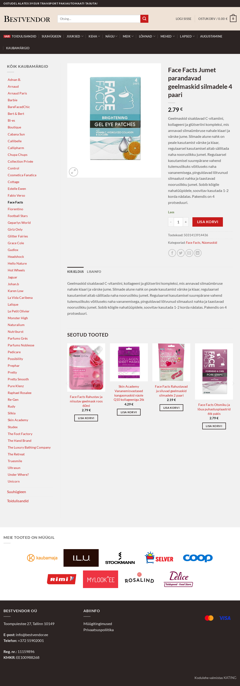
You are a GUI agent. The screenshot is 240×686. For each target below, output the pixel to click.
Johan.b (13, 284)
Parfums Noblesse (21, 345)
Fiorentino (15, 209)
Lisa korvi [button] (86, 418)
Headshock (16, 257)
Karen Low (15, 291)
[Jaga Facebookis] (172, 253)
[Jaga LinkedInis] (198, 253)
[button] (183, 19)
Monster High (18, 318)
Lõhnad (147, 36)
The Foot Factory (20, 434)
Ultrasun (14, 468)
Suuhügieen (51, 36)
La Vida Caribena (20, 298)
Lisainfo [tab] (94, 272)
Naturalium (16, 325)
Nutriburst (15, 332)
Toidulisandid (20, 36)
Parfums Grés (18, 338)
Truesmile (15, 461)
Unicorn (14, 481)
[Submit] (144, 19)
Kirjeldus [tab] (75, 272)
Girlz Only (15, 229)
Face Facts (15, 202)
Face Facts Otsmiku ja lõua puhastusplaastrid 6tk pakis (214, 409)
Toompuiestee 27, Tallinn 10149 (29, 623)
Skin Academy (18, 420)
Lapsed (187, 36)
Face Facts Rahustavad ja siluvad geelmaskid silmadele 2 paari (171, 390)
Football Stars (18, 216)
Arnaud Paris (17, 93)
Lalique (13, 304)
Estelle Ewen (17, 189)
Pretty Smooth (18, 379)
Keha (94, 36)
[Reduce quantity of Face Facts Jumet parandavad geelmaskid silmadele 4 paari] (171, 222)
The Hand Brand (19, 440)
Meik (128, 36)
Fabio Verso (16, 195)
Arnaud (13, 86)
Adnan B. (14, 80)
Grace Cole (16, 243)
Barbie (12, 100)
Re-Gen (13, 399)
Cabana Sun (16, 134)
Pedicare (14, 352)
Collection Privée (20, 161)
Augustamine (211, 36)
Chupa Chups (17, 155)
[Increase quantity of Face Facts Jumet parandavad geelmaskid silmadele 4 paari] (186, 222)
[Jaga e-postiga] (189, 253)
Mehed (168, 36)
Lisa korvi (207, 222)
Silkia (11, 413)
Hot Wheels (16, 270)
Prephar (14, 365)
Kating (230, 678)
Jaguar (12, 277)
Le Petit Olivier (19, 311)
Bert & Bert (16, 114)
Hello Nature (17, 263)
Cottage (13, 182)
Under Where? (18, 474)
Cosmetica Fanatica (22, 175)
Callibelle (15, 141)
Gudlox (13, 250)
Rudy (11, 406)
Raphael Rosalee (19, 393)
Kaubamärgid (18, 48)
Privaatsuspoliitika (98, 629)
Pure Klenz (16, 386)
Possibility (15, 359)
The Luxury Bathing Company (29, 447)
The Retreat (16, 454)
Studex (13, 427)
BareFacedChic (19, 107)
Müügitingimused (97, 623)
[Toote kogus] (178, 222)
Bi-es (11, 120)
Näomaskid (209, 242)
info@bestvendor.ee (32, 634)
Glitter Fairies (18, 236)
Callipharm (16, 148)
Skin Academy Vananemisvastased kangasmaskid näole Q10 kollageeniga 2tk (129, 392)
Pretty (12, 372)
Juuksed (75, 36)
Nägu (111, 36)
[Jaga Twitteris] (181, 253)
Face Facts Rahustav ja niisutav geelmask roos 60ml (86, 401)
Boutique (14, 127)
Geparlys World (19, 223)
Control (13, 168)
